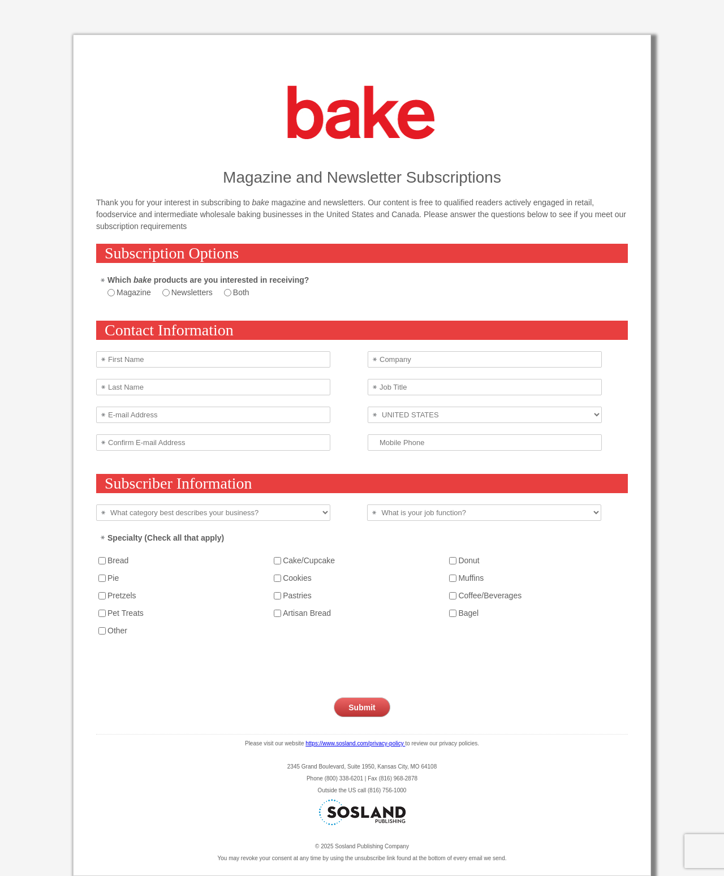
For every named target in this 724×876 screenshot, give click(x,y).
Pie (113, 577)
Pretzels (121, 595)
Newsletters (192, 292)
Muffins (471, 577)
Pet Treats (125, 613)
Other (117, 630)
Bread (117, 560)
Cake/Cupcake (309, 560)
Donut (468, 560)
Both (241, 292)
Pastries (297, 595)
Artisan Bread (307, 613)
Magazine (134, 292)
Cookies (297, 577)
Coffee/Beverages (490, 595)
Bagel (468, 613)
